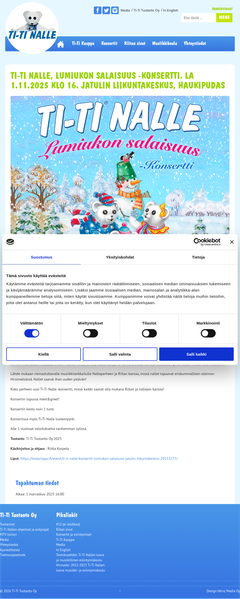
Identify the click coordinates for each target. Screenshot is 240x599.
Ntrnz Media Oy (229, 591)
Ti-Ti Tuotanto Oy (146, 10)
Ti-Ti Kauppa (83, 43)
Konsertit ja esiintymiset (74, 534)
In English (170, 10)
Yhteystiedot (195, 43)
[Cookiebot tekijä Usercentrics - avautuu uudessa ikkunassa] (197, 242)
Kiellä (43, 354)
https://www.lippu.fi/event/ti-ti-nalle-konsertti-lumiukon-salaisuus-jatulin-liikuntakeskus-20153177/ (99, 458)
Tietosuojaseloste (12, 555)
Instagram (115, 10)
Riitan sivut (134, 43)
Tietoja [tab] (198, 257)
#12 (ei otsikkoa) (68, 524)
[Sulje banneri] (232, 242)
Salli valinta (120, 354)
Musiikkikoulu (164, 43)
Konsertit (109, 43)
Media (125, 10)
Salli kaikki (196, 354)
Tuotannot (7, 524)
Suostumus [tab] (42, 257)
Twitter (106, 10)
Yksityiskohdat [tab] (120, 257)
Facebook (97, 10)
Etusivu (60, 44)
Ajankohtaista (10, 550)
